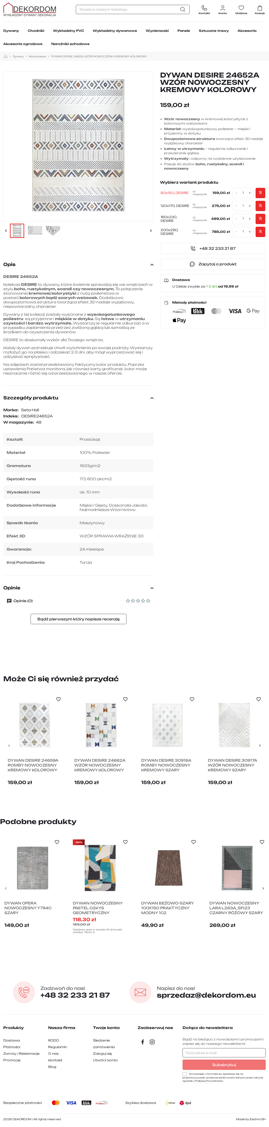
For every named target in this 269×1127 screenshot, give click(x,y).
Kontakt (55, 1060)
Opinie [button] (78, 588)
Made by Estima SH (251, 1119)
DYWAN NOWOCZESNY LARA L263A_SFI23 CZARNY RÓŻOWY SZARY (236, 908)
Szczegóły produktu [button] (78, 397)
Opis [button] (78, 264)
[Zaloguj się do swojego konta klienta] (223, 9)
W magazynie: (18, 422)
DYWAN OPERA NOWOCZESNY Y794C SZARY (28, 908)
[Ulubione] (241, 9)
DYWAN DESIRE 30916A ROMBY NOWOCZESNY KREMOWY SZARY (166, 765)
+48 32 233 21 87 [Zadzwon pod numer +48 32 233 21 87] (75, 992)
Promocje (12, 1060)
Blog (52, 1067)
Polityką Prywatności (209, 1081)
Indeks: (11, 416)
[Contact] (204, 9)
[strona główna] (5, 56)
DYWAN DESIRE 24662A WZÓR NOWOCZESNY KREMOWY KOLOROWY (99, 765)
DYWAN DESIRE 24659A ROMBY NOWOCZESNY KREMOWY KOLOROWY (33, 765)
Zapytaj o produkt (213, 264)
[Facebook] (142, 1042)
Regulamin (57, 1047)
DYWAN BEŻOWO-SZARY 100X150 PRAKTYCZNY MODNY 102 (167, 908)
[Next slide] (260, 745)
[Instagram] (152, 1042)
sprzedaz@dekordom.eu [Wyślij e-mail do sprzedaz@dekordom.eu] (206, 992)
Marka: (10, 410)
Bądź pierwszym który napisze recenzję (78, 619)
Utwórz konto (105, 1060)
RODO (53, 1040)
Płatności (11, 1047)
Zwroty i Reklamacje (21, 1053)
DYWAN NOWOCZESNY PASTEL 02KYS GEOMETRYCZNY (98, 908)
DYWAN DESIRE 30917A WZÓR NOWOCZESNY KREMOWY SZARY (232, 765)
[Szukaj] (133, 9)
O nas (53, 1053)
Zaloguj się (102, 1053)
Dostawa (11, 1040)
